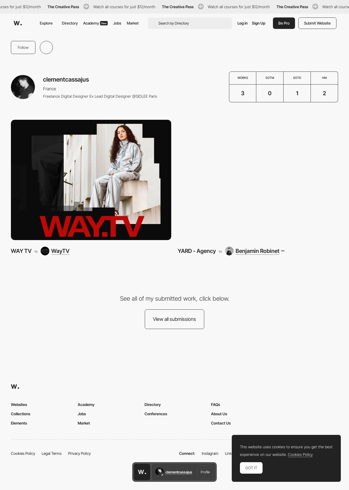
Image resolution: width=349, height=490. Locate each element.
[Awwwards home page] (142, 472)
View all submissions (174, 319)
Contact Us (221, 423)
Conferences (156, 413)
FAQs (215, 404)
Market (133, 23)
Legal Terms (52, 453)
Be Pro (284, 23)
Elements (19, 423)
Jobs (117, 23)
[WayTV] (55, 251)
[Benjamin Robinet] (254, 251)
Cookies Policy (23, 453)
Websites (19, 404)
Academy (95, 23)
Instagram (210, 453)
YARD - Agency (197, 250)
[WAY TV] (91, 180)
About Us (219, 413)
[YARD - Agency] (258, 180)
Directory (70, 23)
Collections (20, 413)
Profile (205, 472)
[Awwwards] (18, 23)
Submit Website (317, 23)
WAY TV (21, 250)
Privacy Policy (79, 453)
